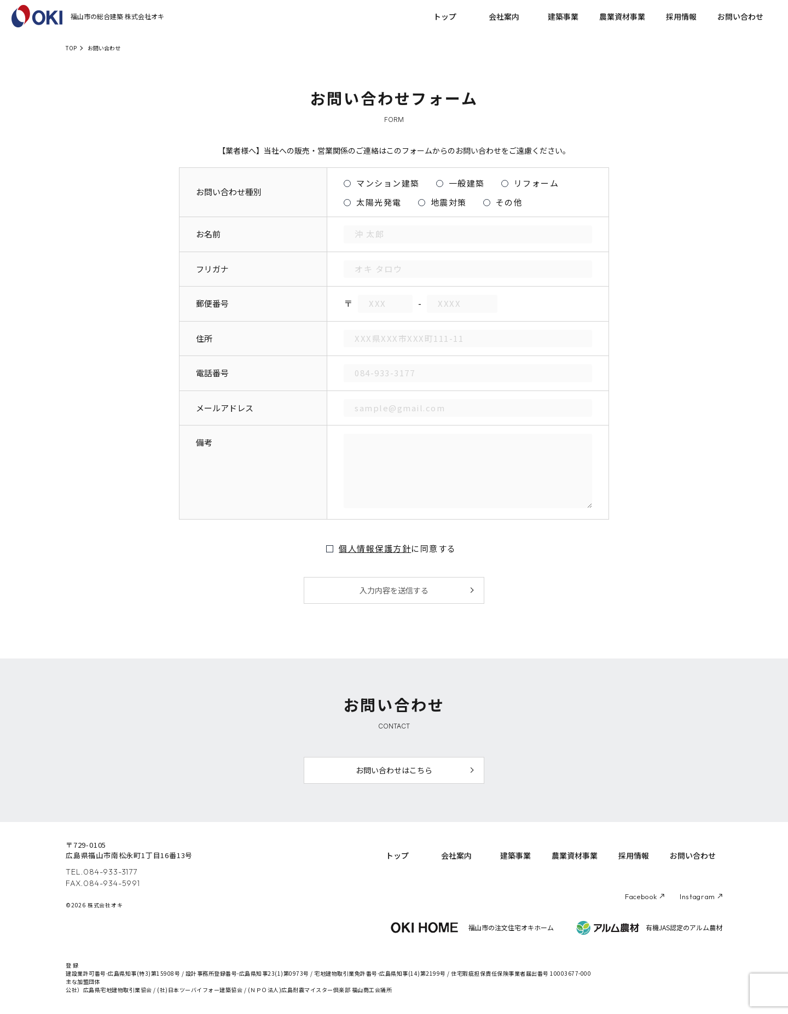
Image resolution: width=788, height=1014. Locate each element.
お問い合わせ (740, 16)
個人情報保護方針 (375, 548)
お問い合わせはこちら (394, 770)
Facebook (641, 896)
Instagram (697, 896)
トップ (444, 16)
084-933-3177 (110, 872)
